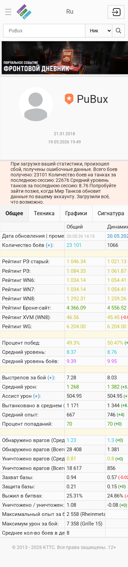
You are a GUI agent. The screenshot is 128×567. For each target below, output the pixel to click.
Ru (69, 11)
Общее (14, 213)
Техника (44, 213)
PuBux (92, 99)
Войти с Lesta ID (116, 12)
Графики (76, 213)
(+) (49, 245)
